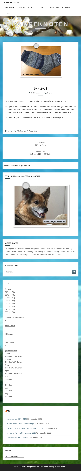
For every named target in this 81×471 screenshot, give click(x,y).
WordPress (48, 467)
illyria (49, 93)
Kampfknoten (11, 2)
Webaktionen (9, 8)
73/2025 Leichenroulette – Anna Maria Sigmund (25, 428)
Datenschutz (67, 8)
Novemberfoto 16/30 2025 (17, 438)
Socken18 (24, 131)
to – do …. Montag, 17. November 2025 (21, 433)
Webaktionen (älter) (27, 8)
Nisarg (64, 467)
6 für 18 (15, 131)
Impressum (54, 8)
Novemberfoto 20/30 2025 (17, 419)
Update (42, 8)
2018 (9, 131)
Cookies (7, 13)
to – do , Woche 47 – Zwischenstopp (20, 424)
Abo (9, 411)
